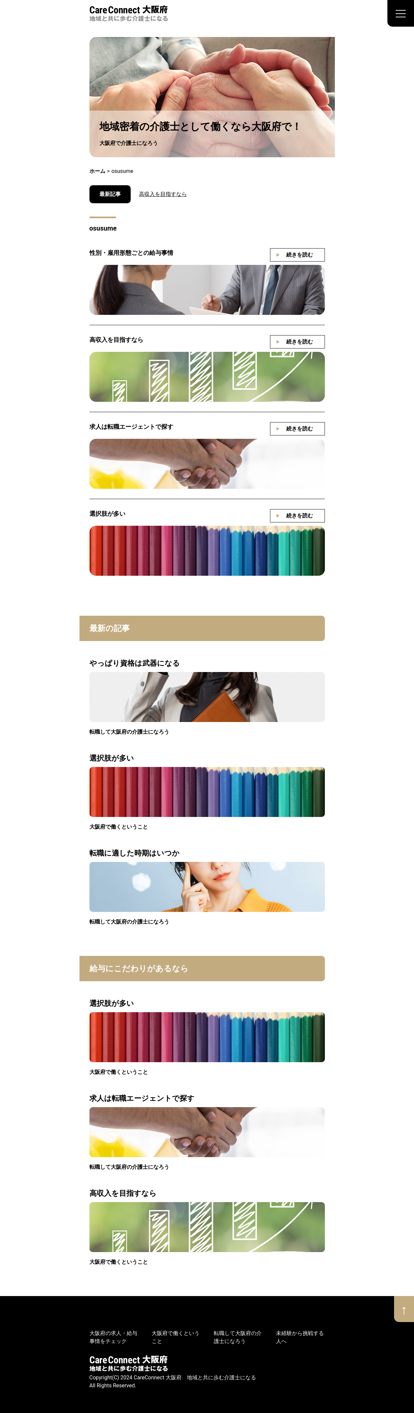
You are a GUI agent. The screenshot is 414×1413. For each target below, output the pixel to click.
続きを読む (299, 255)
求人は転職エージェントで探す (131, 426)
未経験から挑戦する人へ (300, 1337)
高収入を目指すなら (163, 194)
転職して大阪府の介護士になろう (129, 732)
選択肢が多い (107, 513)
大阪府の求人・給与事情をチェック (113, 1337)
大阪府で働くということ (118, 827)
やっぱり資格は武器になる (134, 663)
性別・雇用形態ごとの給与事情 (131, 252)
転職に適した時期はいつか (134, 853)
